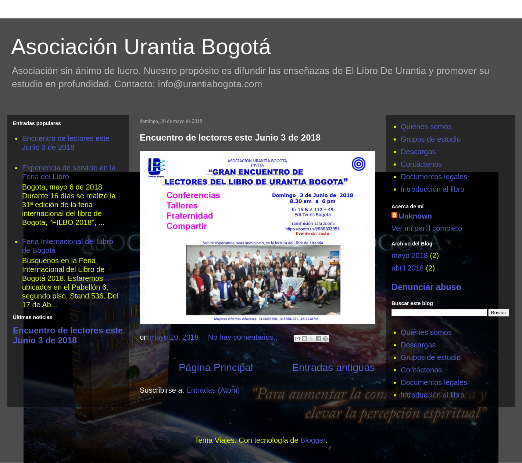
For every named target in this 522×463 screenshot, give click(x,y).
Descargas (418, 152)
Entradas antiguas (333, 367)
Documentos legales (434, 177)
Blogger (312, 440)
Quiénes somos (426, 127)
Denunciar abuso (426, 287)
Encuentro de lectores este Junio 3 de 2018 (230, 137)
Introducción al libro (432, 189)
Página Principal (216, 367)
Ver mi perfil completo (427, 228)
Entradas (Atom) (213, 390)
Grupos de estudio (431, 139)
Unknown (415, 216)
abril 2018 (408, 268)
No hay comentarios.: (244, 337)
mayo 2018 (410, 255)
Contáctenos (421, 164)
